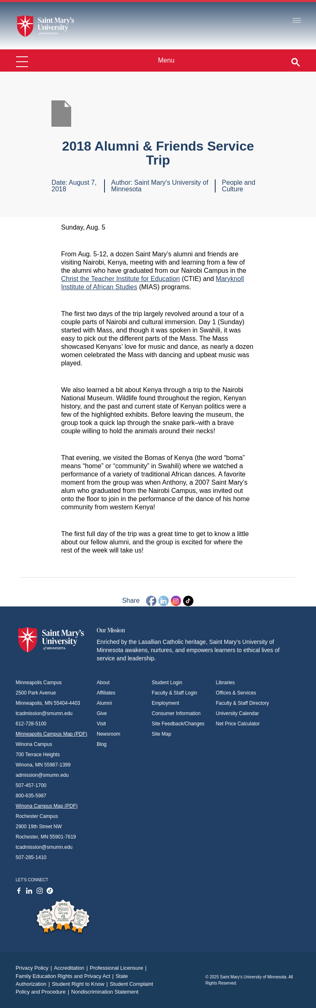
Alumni (104, 703)
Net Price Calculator (238, 724)
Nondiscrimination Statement (105, 992)
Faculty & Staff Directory (242, 703)
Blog (102, 744)
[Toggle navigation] (296, 21)
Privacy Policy (35, 968)
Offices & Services (236, 693)
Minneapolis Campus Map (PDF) (51, 734)
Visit (101, 724)
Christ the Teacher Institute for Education (120, 278)
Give (102, 713)
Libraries (225, 682)
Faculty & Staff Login (175, 693)
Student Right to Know (81, 984)
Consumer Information (176, 713)
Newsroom (108, 734)
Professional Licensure (119, 968)
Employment (165, 703)
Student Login (167, 682)
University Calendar (237, 713)
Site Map (161, 734)
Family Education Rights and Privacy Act (66, 976)
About (103, 682)
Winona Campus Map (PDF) (47, 806)
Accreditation (72, 968)
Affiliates (106, 693)
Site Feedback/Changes (178, 724)
